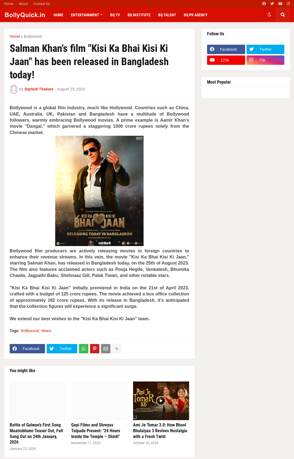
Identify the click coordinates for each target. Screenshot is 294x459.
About (23, 4)
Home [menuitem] (58, 15)
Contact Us (41, 4)
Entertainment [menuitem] (85, 15)
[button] (269, 15)
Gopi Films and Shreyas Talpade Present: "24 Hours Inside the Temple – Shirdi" (95, 430)
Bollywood (33, 36)
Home (8, 4)
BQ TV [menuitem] (115, 15)
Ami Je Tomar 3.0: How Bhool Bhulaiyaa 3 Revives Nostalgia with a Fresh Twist (160, 430)
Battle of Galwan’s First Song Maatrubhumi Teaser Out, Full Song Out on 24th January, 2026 (36, 433)
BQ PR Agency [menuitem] (196, 15)
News (46, 331)
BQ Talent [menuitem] (167, 15)
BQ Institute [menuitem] (139, 15)
